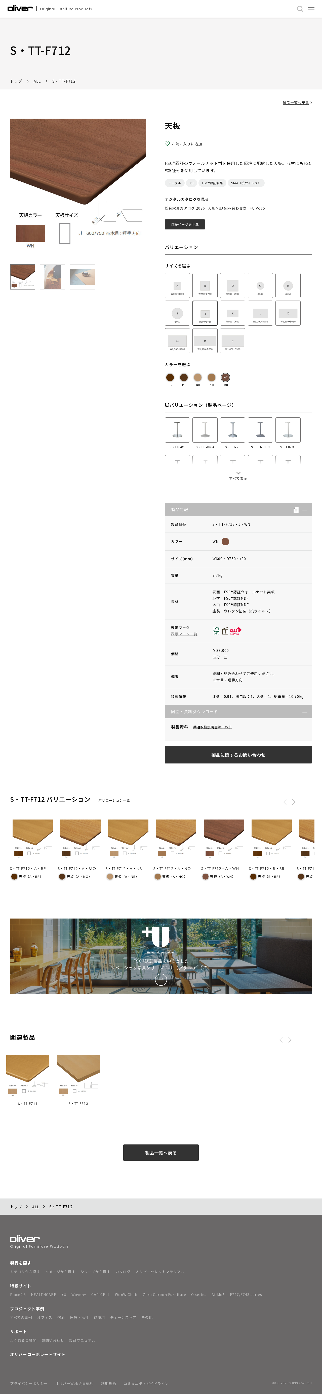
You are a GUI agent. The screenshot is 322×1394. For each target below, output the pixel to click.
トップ (16, 81)
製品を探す (20, 1263)
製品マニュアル (82, 1340)
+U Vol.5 (257, 208)
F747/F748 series (246, 1294)
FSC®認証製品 (212, 183)
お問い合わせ (53, 1340)
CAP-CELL (100, 1294)
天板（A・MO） (75, 877)
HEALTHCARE (43, 1294)
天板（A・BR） (27, 877)
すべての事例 (21, 1317)
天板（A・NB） (123, 877)
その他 (147, 1317)
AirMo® (218, 1294)
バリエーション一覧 (114, 800)
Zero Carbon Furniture (164, 1294)
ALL (37, 81)
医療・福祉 (79, 1317)
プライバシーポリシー (29, 1384)
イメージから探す (60, 1271)
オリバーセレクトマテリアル (160, 1271)
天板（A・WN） (219, 877)
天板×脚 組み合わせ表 (227, 208)
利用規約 (108, 1384)
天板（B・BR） (266, 877)
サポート (18, 1331)
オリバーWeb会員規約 (74, 1384)
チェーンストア (123, 1317)
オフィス (44, 1317)
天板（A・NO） (171, 877)
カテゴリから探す (25, 1271)
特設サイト (20, 1286)
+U (191, 183)
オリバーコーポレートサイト (38, 1354)
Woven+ (78, 1294)
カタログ (123, 1271)
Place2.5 (18, 1294)
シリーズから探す (95, 1271)
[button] (303, 509)
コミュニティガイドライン (146, 1384)
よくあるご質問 (23, 1340)
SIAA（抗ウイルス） (246, 183)
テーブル (174, 183)
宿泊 (61, 1317)
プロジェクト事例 (27, 1309)
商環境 (99, 1317)
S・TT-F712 (64, 81)
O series (199, 1294)
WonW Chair (126, 1294)
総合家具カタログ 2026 (185, 208)
